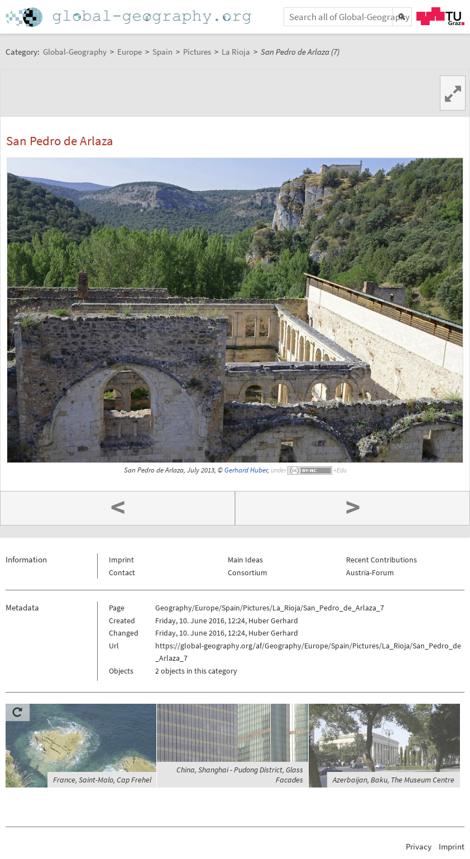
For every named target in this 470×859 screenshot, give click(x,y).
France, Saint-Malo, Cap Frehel (102, 780)
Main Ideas (245, 560)
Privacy (418, 846)
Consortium (247, 572)
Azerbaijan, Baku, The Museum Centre (393, 780)
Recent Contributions (381, 560)
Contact (122, 572)
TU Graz (440, 16)
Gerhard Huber (245, 470)
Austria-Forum (370, 572)
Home (129, 17)
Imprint (121, 560)
